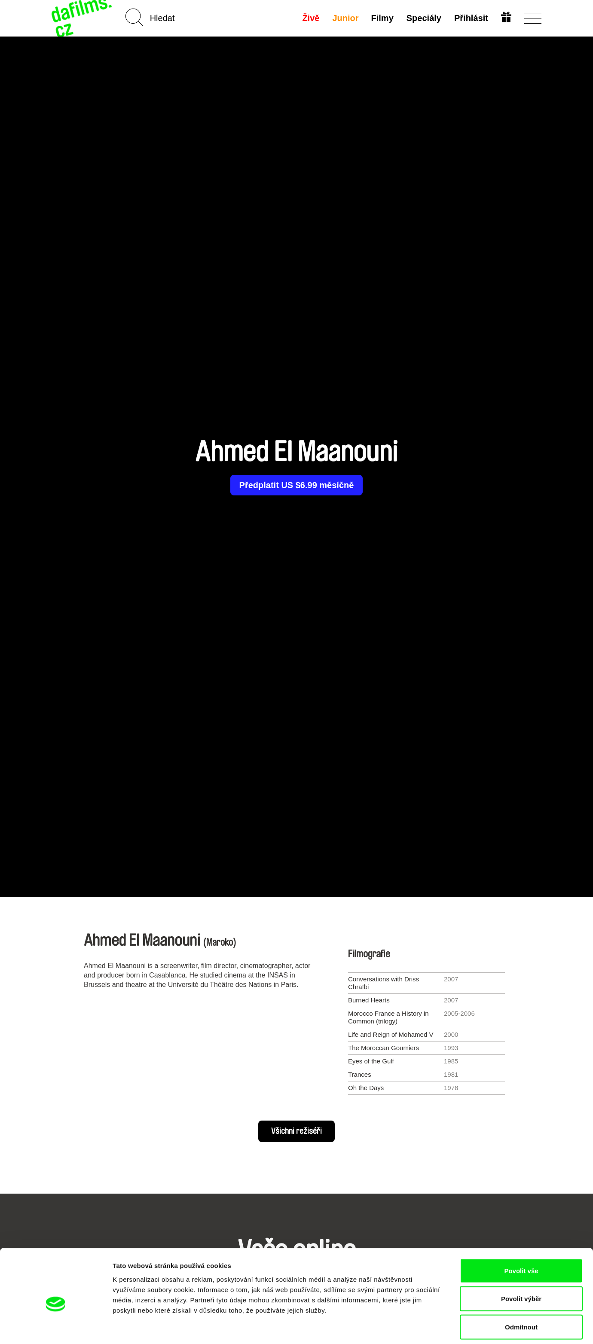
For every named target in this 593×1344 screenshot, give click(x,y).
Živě (310, 18)
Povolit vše (521, 1231)
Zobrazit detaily (454, 1327)
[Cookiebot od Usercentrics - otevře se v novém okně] (55, 1327)
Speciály (423, 18)
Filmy (382, 18)
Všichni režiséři (296, 1131)
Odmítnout (521, 1287)
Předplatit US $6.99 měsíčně (296, 485)
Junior (345, 18)
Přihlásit (471, 18)
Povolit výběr (521, 1259)
